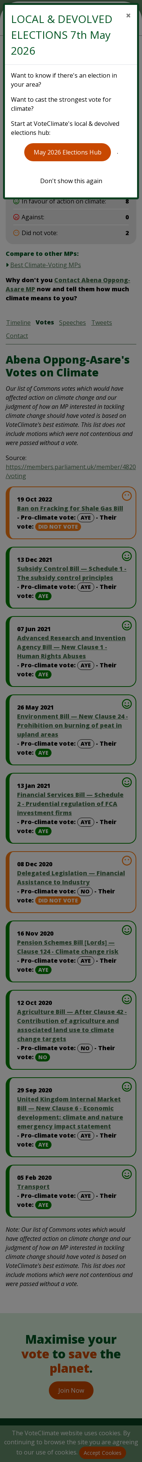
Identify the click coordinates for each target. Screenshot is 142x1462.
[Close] (128, 15)
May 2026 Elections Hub (67, 152)
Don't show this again (71, 181)
